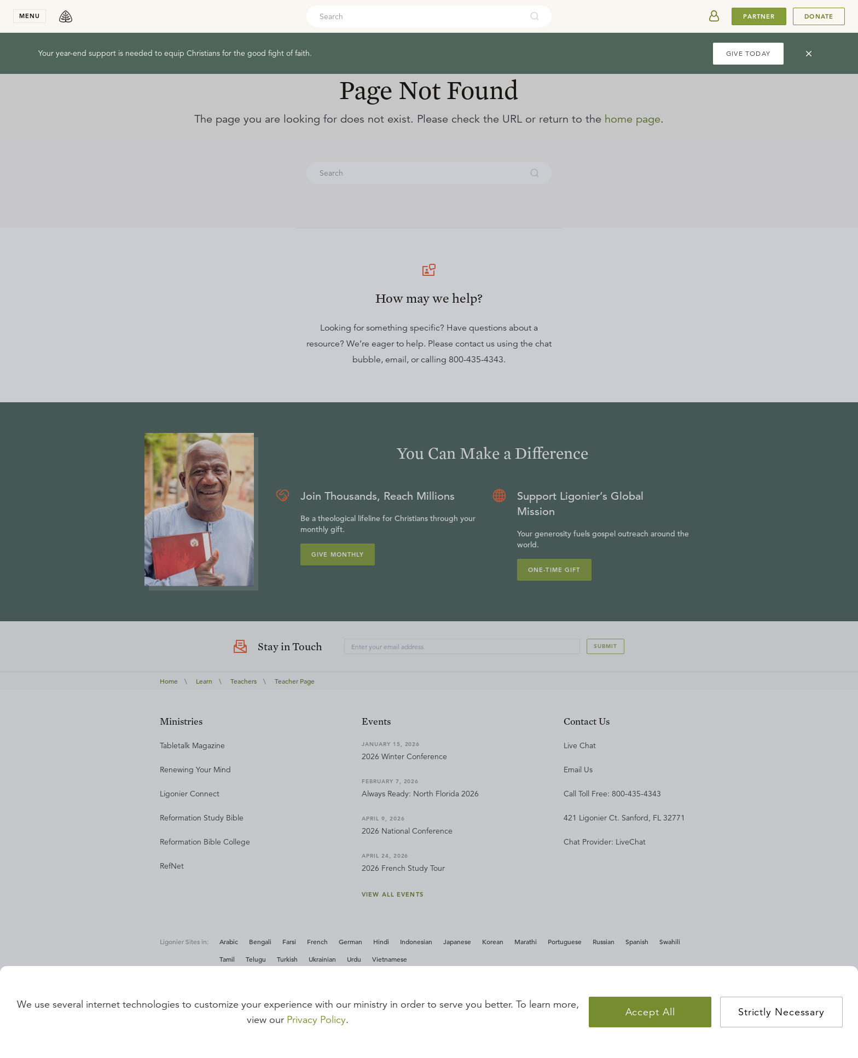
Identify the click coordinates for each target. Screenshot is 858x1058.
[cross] (809, 54)
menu (29, 16)
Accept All (650, 1012)
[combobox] (414, 16)
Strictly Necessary (781, 1012)
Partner (759, 16)
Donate (818, 16)
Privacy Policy (316, 1020)
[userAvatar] (714, 16)
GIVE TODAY (748, 53)
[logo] (66, 16)
